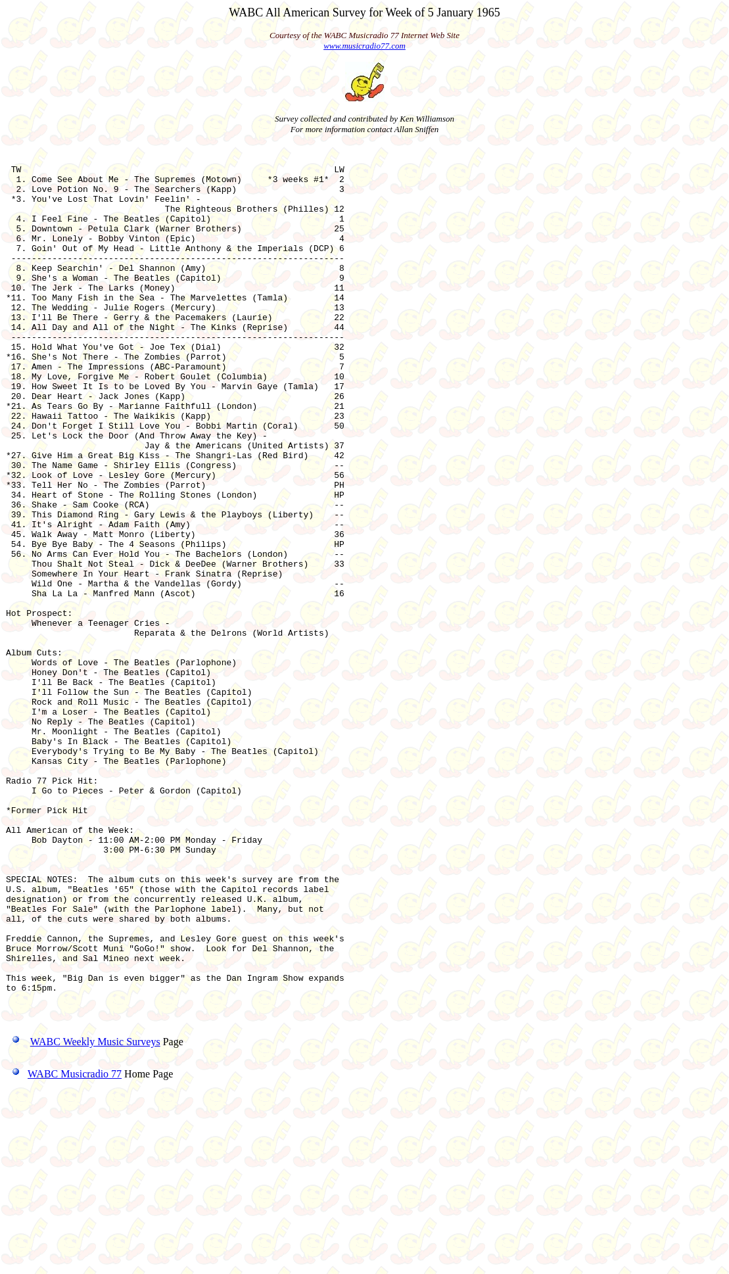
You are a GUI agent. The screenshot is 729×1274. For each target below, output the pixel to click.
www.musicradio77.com (364, 46)
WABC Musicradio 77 (64, 1243)
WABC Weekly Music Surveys (95, 1211)
